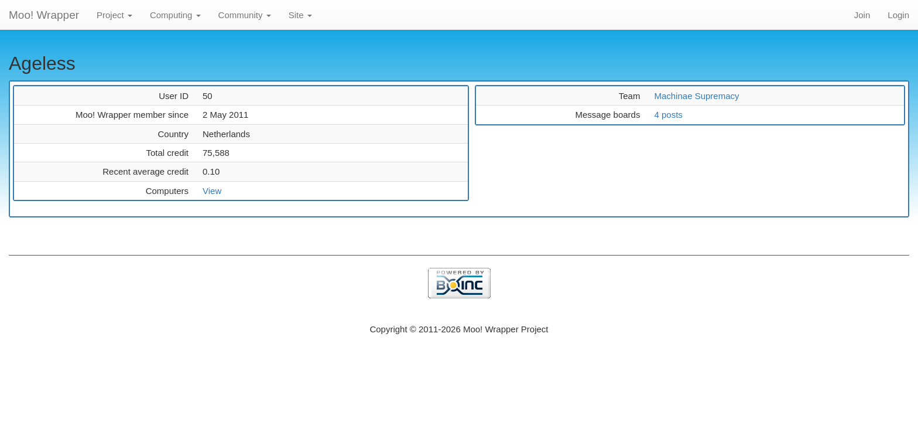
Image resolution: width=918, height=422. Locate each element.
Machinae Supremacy (696, 96)
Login (898, 15)
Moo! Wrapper (44, 15)
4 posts (668, 115)
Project (114, 15)
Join (862, 15)
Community (244, 15)
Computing (175, 15)
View (212, 191)
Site (300, 15)
